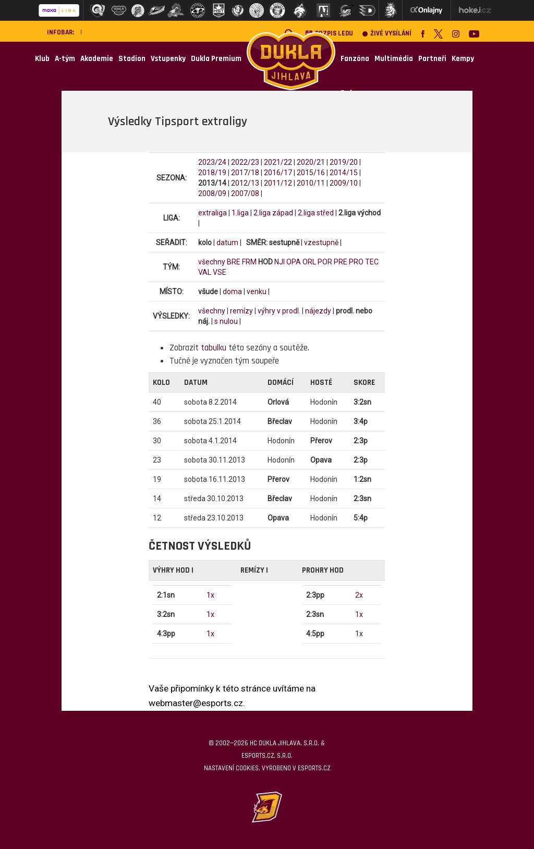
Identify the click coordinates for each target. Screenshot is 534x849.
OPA (293, 262)
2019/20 (344, 162)
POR (325, 262)
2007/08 (245, 193)
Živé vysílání (386, 33)
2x (359, 595)
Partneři (432, 59)
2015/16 (311, 172)
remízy (241, 311)
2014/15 (344, 172)
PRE (340, 262)
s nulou (226, 321)
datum (227, 242)
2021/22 (278, 162)
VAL (204, 272)
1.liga (240, 213)
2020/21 (311, 162)
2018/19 (212, 172)
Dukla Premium (216, 59)
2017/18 (245, 172)
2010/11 (311, 183)
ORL (309, 262)
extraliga (212, 213)
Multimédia (393, 59)
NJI (279, 262)
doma (232, 291)
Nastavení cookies (231, 768)
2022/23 (245, 162)
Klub (42, 59)
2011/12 (278, 183)
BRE (233, 262)
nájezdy (318, 311)
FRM (249, 262)
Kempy (463, 59)
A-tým (65, 59)
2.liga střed (316, 213)
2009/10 (344, 183)
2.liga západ (273, 213)
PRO (356, 262)
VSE (219, 272)
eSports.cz (314, 768)
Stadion (131, 59)
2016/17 (278, 172)
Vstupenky (168, 59)
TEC (372, 262)
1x (210, 595)
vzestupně (321, 242)
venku (256, 291)
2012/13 (245, 183)
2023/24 (212, 162)
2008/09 (212, 193)
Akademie (96, 59)
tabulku (213, 348)
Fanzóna (355, 59)
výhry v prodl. (279, 311)
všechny (211, 262)
